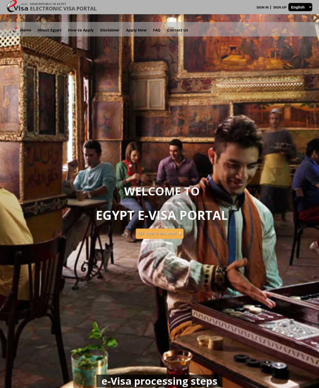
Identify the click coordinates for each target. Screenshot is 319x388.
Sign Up (280, 7)
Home (25, 29)
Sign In (262, 7)
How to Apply (81, 29)
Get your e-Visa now (159, 233)
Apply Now (136, 29)
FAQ (156, 29)
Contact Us (177, 29)
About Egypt (50, 29)
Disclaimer (110, 29)
